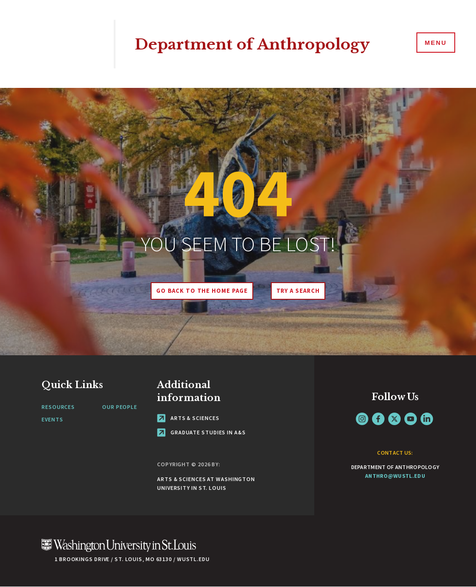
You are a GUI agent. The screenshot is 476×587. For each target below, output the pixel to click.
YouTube (410, 419)
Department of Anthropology (260, 44)
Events (52, 419)
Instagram (362, 419)
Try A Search (299, 291)
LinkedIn (426, 419)
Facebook (378, 419)
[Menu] (434, 43)
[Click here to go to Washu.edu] (119, 550)
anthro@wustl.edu (395, 475)
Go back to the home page (200, 291)
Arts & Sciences (188, 417)
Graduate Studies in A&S (201, 432)
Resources (58, 406)
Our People (119, 406)
